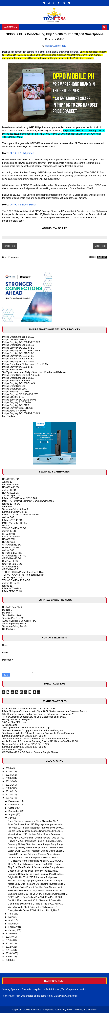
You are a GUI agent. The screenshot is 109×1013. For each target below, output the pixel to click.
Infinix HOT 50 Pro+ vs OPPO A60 (19, 498)
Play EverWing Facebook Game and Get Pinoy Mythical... (37, 867)
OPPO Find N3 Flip (12, 553)
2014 (8, 940)
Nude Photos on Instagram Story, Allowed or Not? (33, 821)
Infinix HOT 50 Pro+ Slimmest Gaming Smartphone (28, 501)
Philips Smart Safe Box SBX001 (18, 378)
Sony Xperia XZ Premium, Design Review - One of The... (36, 837)
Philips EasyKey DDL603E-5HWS (19, 399)
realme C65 (8, 517)
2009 (8, 957)
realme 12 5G (9, 531)
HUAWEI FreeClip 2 (12, 607)
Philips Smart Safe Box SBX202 (18, 359)
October (12, 808)
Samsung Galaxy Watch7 (15, 623)
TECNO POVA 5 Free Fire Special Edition (23, 575)
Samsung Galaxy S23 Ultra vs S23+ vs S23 (24, 747)
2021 (8, 785)
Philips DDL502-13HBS (14, 339)
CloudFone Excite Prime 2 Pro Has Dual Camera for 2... (36, 887)
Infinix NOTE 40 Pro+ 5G (14, 523)
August (12, 814)
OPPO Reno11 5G (11, 545)
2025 (8, 771)
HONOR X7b (8, 539)
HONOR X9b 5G (10, 547)
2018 (8, 794)
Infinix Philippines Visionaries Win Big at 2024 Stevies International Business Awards (44, 711)
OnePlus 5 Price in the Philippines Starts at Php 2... (34, 857)
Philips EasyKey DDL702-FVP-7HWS (21, 342)
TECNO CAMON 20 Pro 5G (16, 580)
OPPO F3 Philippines (22, 153)
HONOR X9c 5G (10, 493)
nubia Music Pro (10, 484)
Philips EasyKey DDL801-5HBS (18, 348)
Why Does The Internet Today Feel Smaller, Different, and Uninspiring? (37, 714)
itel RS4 (6, 525)
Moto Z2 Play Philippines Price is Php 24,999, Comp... (35, 864)
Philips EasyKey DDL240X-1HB (18, 361)
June (11, 913)
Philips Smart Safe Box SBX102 (18, 345)
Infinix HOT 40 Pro (11, 588)
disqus (92, 257)
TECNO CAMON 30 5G (14, 528)
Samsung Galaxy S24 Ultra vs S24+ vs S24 (24, 736)
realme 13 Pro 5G (11, 504)
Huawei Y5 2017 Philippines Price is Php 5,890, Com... (35, 841)
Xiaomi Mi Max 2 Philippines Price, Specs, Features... (35, 834)
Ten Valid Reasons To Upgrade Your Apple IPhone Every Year (33, 730)
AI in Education (9, 725)
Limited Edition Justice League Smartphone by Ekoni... (35, 831)
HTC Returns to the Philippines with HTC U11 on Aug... (35, 861)
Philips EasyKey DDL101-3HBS (18, 356)
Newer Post (9, 246)
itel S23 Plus (8, 534)
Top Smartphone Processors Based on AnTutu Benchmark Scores (35, 738)
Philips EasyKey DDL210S (15, 405)
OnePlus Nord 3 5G (12, 564)
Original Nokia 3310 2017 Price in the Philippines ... (34, 877)
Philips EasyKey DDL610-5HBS (18, 353)
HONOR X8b (8, 542)
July (10, 818)
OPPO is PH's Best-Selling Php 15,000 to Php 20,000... (36, 897)
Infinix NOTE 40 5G (12, 520)
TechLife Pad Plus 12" (13, 618)
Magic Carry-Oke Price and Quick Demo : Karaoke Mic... (36, 884)
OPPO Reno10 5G (11, 558)
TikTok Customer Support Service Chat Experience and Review (34, 717)
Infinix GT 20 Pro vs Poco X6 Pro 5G (20, 514)
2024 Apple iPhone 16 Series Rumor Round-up (26, 728)
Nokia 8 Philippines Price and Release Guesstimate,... (35, 854)
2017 (8, 798)
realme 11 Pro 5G (11, 583)
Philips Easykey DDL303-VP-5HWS (20, 394)
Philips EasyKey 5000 (13, 369)
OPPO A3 (7, 506)
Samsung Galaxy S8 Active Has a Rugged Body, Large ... (37, 844)
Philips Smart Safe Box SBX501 (18, 337)
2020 (8, 788)
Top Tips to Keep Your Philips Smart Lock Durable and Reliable (33, 372)
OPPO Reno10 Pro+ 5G (14, 555)
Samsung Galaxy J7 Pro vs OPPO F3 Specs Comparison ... (38, 894)
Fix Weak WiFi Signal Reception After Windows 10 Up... (36, 828)
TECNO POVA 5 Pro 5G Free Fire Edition (23, 572)
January (12, 930)
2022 (8, 781)
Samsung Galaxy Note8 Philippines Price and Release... (36, 847)
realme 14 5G (9, 490)
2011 (8, 950)
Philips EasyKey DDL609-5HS (17, 367)
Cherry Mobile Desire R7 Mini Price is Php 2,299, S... (34, 910)
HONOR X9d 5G (10, 479)
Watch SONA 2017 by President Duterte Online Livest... (36, 851)
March (11, 923)
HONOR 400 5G (10, 487)
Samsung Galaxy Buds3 (14, 626)
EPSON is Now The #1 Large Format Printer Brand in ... (36, 890)
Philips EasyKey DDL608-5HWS (18, 383)
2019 (8, 791)
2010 (8, 953)
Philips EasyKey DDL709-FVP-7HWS (21, 413)
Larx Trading (8, 416)
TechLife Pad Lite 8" (12, 615)
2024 (8, 775)
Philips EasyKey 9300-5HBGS (17, 408)
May (10, 917)
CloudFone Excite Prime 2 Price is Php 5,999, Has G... (35, 904)
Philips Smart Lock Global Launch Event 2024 (25, 364)
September (14, 811)
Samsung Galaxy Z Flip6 (14, 512)
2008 (8, 960)
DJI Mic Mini (8, 629)
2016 (8, 933)
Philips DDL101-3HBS (13, 397)
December (13, 801)
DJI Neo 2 (7, 610)
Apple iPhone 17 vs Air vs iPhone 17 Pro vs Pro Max (28, 708)
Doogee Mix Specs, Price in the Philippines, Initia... (33, 871)
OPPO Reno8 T (10, 569)
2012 (8, 947)
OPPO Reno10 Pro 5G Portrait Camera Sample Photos (30, 752)
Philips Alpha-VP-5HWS (14, 410)
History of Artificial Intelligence (17, 719)
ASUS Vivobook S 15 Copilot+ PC (19, 621)
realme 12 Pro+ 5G (11, 536)
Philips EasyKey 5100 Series (16, 402)
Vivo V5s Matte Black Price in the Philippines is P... (33, 907)
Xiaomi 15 (7, 482)
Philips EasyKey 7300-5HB (15, 391)
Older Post (100, 246)
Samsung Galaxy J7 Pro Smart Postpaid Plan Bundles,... (36, 874)
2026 (8, 768)
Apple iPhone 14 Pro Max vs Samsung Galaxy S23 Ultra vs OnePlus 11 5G (40, 741)
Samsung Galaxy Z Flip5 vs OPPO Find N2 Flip (26, 744)
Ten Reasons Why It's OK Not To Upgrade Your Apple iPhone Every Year (38, 733)
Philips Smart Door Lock (14, 389)
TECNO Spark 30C (11, 495)
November (13, 804)
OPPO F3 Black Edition (23, 204)
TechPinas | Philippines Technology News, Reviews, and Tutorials (64, 1009)
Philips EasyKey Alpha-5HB (16, 380)
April (10, 920)
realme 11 (7, 586)
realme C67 (8, 550)
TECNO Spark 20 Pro (13, 577)
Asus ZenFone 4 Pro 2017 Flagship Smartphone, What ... (37, 824)
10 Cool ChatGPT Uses (14, 722)
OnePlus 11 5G (10, 561)
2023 (8, 778)
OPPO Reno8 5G (11, 566)
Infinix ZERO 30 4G (12, 591)
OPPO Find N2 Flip (12, 749)
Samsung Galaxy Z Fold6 (15, 509)
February (13, 927)
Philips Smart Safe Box (13, 386)
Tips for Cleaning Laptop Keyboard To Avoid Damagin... (36, 880)
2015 (8, 937)
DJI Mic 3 (7, 613)
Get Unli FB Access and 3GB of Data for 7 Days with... (35, 900)
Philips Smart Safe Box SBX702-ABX (21, 375)
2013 (8, 943)
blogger (102, 257)
